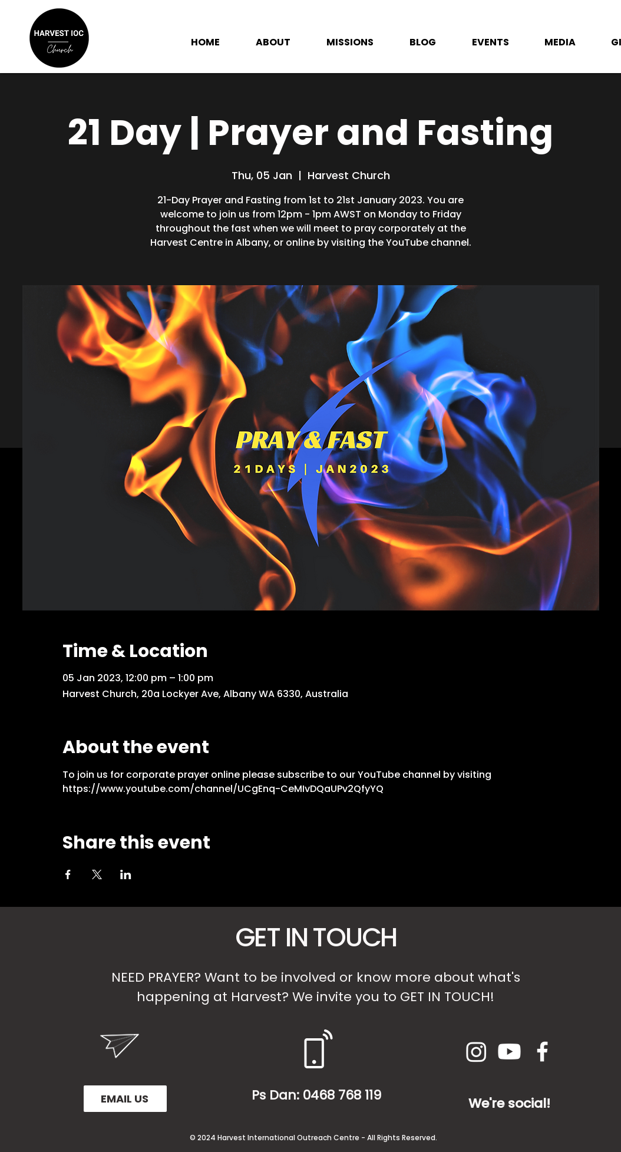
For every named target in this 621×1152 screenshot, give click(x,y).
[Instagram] (476, 1051)
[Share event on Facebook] (68, 874)
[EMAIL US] (125, 1098)
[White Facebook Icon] (542, 1051)
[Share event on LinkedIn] (125, 874)
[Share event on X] (97, 874)
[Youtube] (509, 1051)
